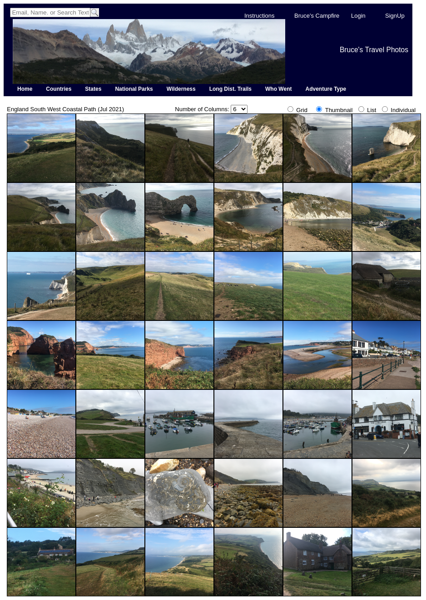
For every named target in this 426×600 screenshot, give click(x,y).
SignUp (395, 15)
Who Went (278, 89)
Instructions (259, 15)
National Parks (134, 89)
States (93, 89)
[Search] (50, 12)
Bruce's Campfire (316, 15)
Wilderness (181, 89)
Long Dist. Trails (230, 89)
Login (358, 15)
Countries (58, 89)
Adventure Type (325, 89)
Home (24, 89)
